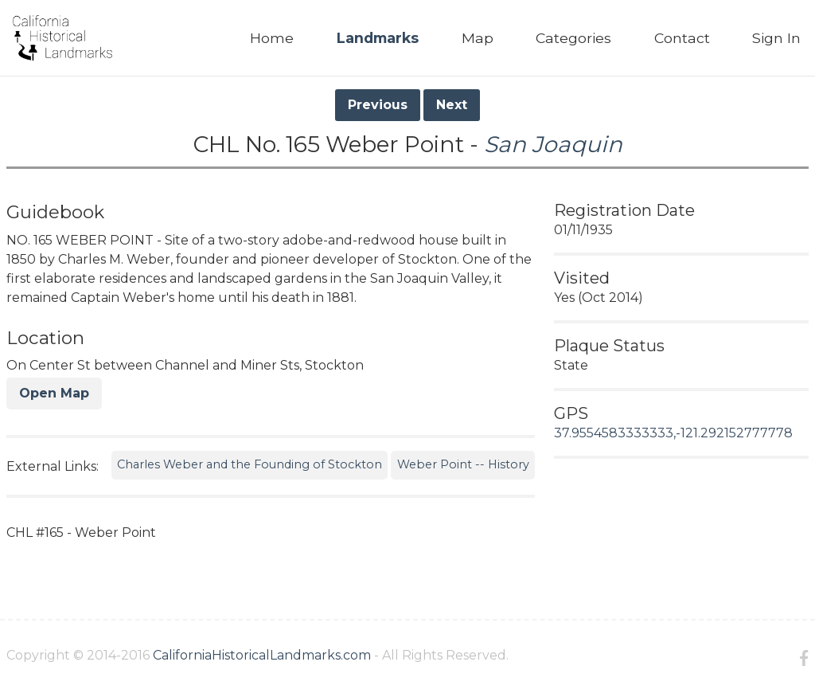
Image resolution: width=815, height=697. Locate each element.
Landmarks (378, 37)
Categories (573, 37)
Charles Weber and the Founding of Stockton (249, 464)
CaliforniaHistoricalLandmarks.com (262, 655)
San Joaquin (553, 144)
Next (451, 104)
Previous (378, 104)
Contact (682, 37)
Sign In (776, 37)
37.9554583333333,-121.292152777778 (673, 433)
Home (272, 37)
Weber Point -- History (463, 464)
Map (477, 37)
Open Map (54, 393)
